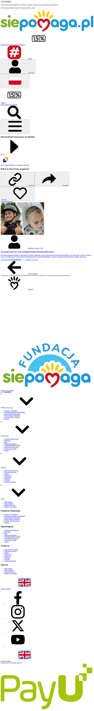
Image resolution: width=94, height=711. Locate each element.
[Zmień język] (15, 81)
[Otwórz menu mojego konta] (18, 66)
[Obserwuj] (17, 193)
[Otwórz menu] (15, 127)
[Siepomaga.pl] (47, 31)
